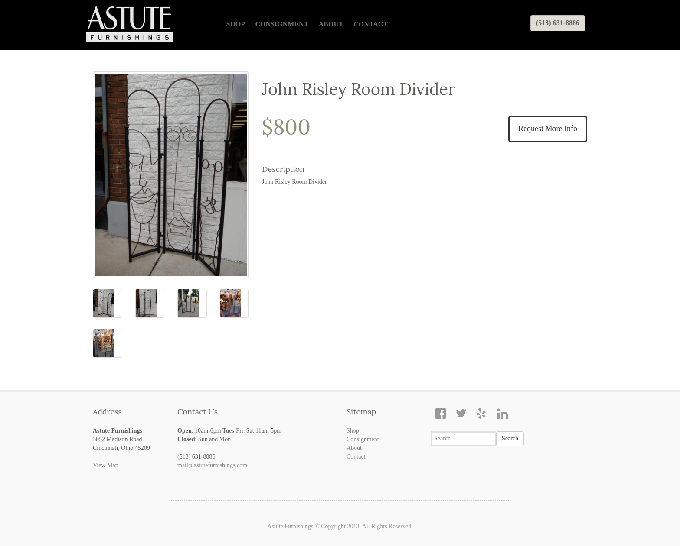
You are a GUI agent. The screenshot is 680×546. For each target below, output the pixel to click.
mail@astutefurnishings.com (212, 465)
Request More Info (547, 128)
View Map (105, 465)
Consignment (282, 24)
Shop (235, 24)
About (331, 24)
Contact (370, 24)
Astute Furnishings (290, 526)
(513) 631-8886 (557, 22)
